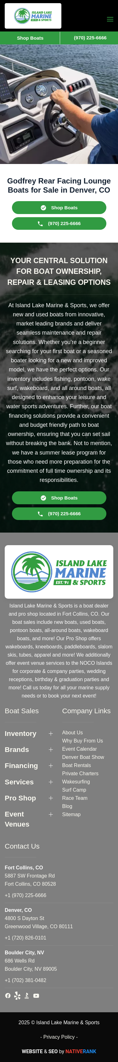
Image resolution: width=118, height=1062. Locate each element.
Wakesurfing (76, 781)
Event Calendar (79, 749)
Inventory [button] (21, 733)
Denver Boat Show (83, 757)
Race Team (75, 798)
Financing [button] (21, 766)
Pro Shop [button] (20, 798)
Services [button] (19, 782)
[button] (110, 19)
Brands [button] (17, 750)
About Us (72, 732)
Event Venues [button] (17, 819)
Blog (67, 806)
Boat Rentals (76, 765)
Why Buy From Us (82, 740)
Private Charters (80, 773)
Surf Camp (74, 790)
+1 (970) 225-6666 (25, 895)
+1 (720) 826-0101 (25, 938)
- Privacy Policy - (59, 1037)
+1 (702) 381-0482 (25, 980)
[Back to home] (33, 16)
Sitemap (71, 814)
